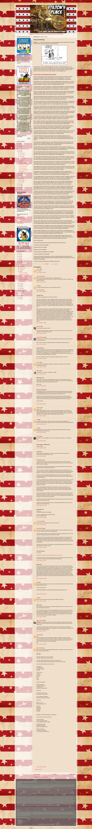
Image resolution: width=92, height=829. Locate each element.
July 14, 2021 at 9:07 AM (41, 432)
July (20, 161)
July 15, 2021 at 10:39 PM (41, 644)
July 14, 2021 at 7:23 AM (41, 344)
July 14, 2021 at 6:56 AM (41, 291)
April (20, 176)
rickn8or (38, 436)
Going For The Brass (23, 163)
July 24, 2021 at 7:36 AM (41, 766)
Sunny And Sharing (23, 168)
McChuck (38, 326)
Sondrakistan (19, 221)
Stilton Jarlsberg (39, 620)
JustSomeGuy (39, 276)
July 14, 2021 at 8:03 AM (41, 385)
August (20, 159)
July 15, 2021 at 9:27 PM (41, 630)
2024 (19, 146)
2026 (19, 143)
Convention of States (21, 218)
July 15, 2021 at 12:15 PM (41, 578)
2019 (19, 185)
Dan (37, 597)
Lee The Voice (39, 521)
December (21, 153)
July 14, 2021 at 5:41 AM (41, 281)
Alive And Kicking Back (23, 169)
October (21, 156)
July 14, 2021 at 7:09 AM (41, 322)
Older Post (72, 774)
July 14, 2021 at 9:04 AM (41, 424)
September (21, 158)
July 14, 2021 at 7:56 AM (41, 366)
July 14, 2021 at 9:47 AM (41, 456)
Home (54, 774)
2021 (19, 151)
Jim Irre (38, 269)
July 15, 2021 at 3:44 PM (41, 616)
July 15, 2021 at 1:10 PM (41, 601)
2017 (19, 189)
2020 (19, 184)
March (20, 178)
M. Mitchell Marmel (40, 337)
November (21, 154)
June (20, 173)
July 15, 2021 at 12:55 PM (41, 593)
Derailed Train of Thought (24, 164)
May (20, 175)
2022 (19, 150)
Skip (37, 582)
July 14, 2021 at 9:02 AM (41, 415)
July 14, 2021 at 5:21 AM (41, 272)
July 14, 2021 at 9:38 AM (41, 447)
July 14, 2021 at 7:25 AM (41, 358)
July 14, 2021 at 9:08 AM (41, 440)
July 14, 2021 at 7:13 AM (41, 333)
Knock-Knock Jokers (23, 166)
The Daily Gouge (20, 223)
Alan (37, 285)
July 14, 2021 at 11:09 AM (41, 517)
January (21, 181)
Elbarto (37, 370)
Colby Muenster (39, 528)
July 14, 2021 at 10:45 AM (41, 505)
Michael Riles (39, 647)
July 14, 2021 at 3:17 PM (41, 560)
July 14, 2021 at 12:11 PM (41, 547)
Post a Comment (38, 769)
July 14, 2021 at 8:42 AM (41, 403)
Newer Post (37, 774)
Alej (37, 419)
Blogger (52, 824)
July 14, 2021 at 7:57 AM (41, 373)
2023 (19, 148)
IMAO (18, 220)
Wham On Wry (22, 171)
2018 (19, 187)
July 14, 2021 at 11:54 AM (41, 524)
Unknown (38, 407)
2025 (19, 254)
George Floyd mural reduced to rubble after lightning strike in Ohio (49, 555)
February (21, 180)
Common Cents (20, 217)
